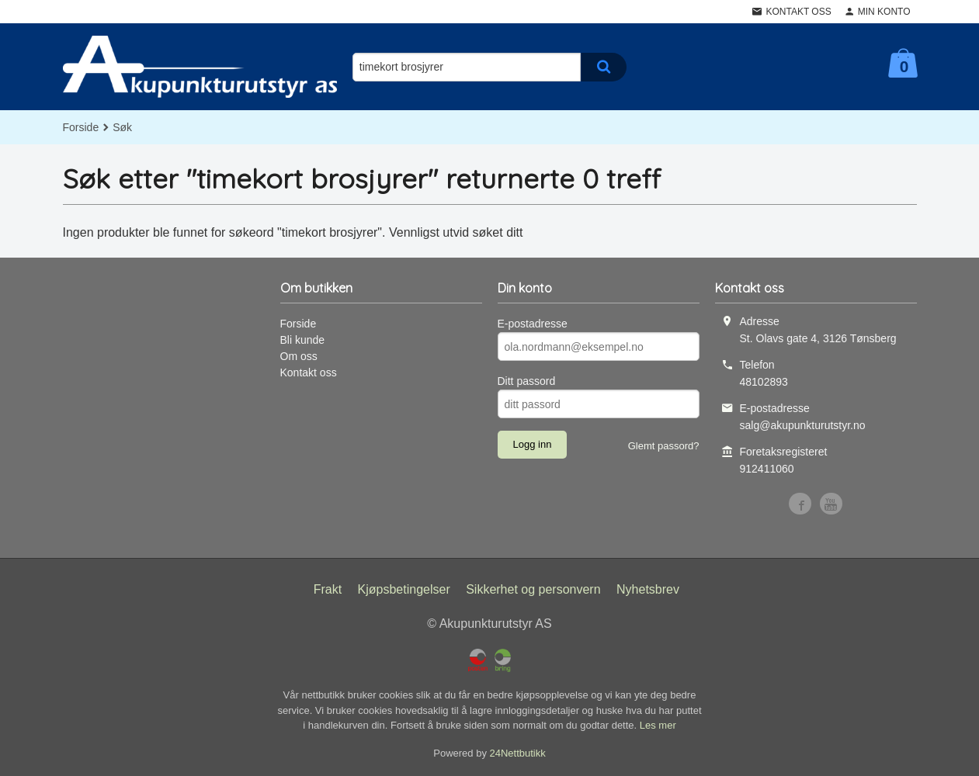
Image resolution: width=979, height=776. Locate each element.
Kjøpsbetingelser (404, 589)
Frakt (328, 589)
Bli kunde (302, 340)
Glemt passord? (664, 446)
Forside (81, 127)
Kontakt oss (308, 372)
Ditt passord (527, 381)
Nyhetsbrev (647, 589)
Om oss (299, 356)
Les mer (658, 725)
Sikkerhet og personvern (533, 589)
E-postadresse (533, 323)
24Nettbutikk (518, 753)
